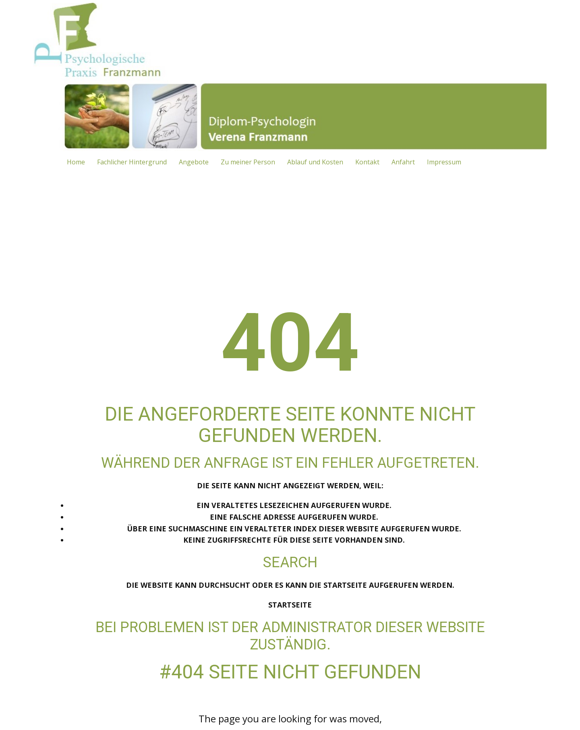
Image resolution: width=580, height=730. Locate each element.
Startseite (290, 605)
